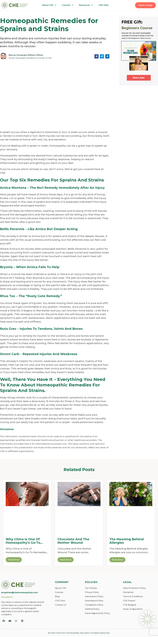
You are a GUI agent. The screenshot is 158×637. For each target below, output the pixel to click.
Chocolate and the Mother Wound (73, 540)
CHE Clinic (104, 5)
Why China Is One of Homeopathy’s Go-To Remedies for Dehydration (23, 540)
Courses (68, 5)
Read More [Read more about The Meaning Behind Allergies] (117, 560)
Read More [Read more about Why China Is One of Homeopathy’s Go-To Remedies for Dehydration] (13, 560)
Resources (86, 5)
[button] (96, 56)
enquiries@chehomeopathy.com (19, 592)
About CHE (50, 5)
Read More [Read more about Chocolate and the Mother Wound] (65, 560)
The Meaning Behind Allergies (126, 540)
